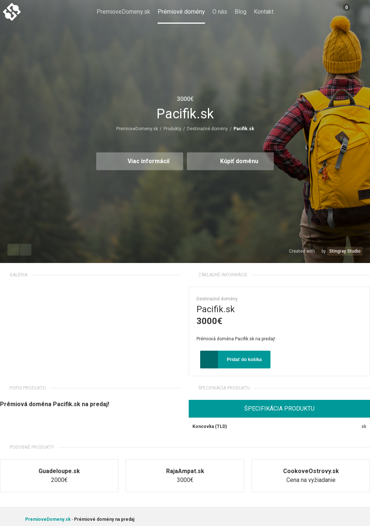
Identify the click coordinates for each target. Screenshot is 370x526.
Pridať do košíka (244, 359)
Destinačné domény (207, 128)
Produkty (172, 128)
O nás (219, 11)
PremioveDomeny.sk (123, 11)
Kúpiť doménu (239, 161)
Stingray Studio (345, 251)
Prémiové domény (181, 11)
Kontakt (263, 11)
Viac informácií (148, 161)
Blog (240, 11)
